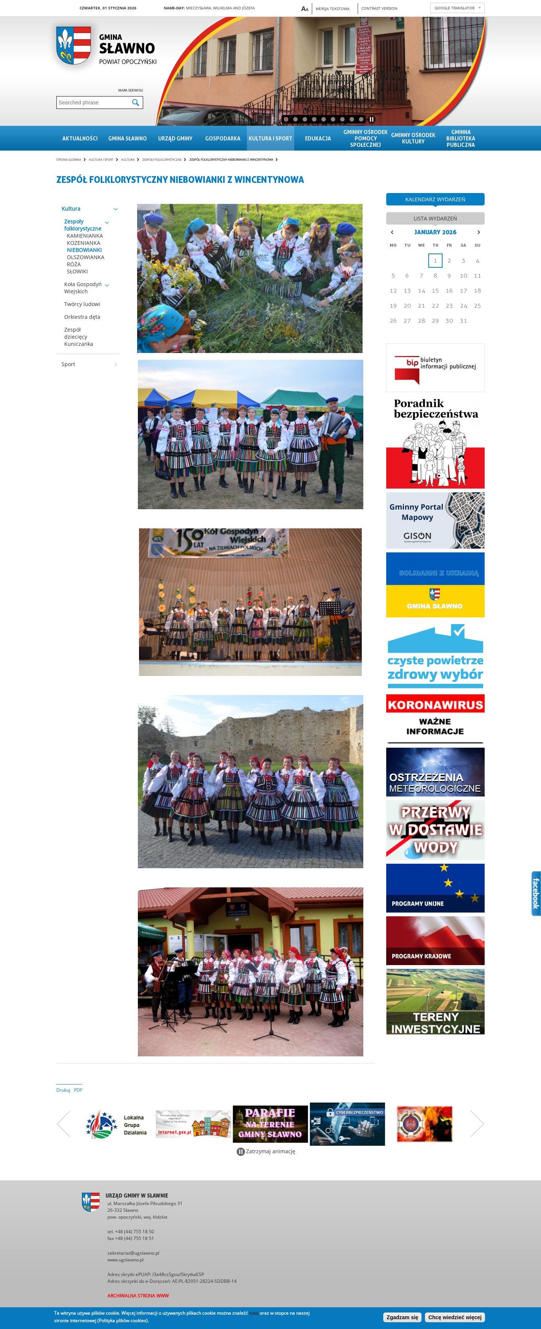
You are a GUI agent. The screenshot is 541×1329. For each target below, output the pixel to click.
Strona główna (68, 159)
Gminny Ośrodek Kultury (413, 138)
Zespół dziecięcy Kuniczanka (78, 336)
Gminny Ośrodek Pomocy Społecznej (365, 138)
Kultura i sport (270, 138)
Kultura (127, 159)
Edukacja (318, 138)
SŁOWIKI (77, 271)
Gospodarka (222, 138)
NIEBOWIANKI (84, 249)
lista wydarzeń (435, 218)
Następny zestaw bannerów (477, 1123)
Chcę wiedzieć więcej (455, 1317)
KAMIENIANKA (85, 235)
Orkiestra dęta (82, 316)
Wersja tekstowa (332, 8)
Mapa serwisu (130, 90)
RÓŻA (74, 264)
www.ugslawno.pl (125, 1260)
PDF (78, 1090)
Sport (68, 364)
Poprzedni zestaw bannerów (63, 1123)
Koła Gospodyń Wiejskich (83, 288)
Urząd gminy (175, 138)
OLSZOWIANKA (85, 257)
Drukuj (63, 1090)
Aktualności (80, 138)
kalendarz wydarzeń (435, 199)
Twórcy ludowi (82, 304)
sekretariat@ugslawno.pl (133, 1253)
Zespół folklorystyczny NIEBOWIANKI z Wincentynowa (231, 159)
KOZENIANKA (83, 242)
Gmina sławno (127, 138)
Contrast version (379, 8)
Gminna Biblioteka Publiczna (460, 138)
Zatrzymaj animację (270, 1151)
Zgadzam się (402, 1317)
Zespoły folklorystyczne (161, 159)
